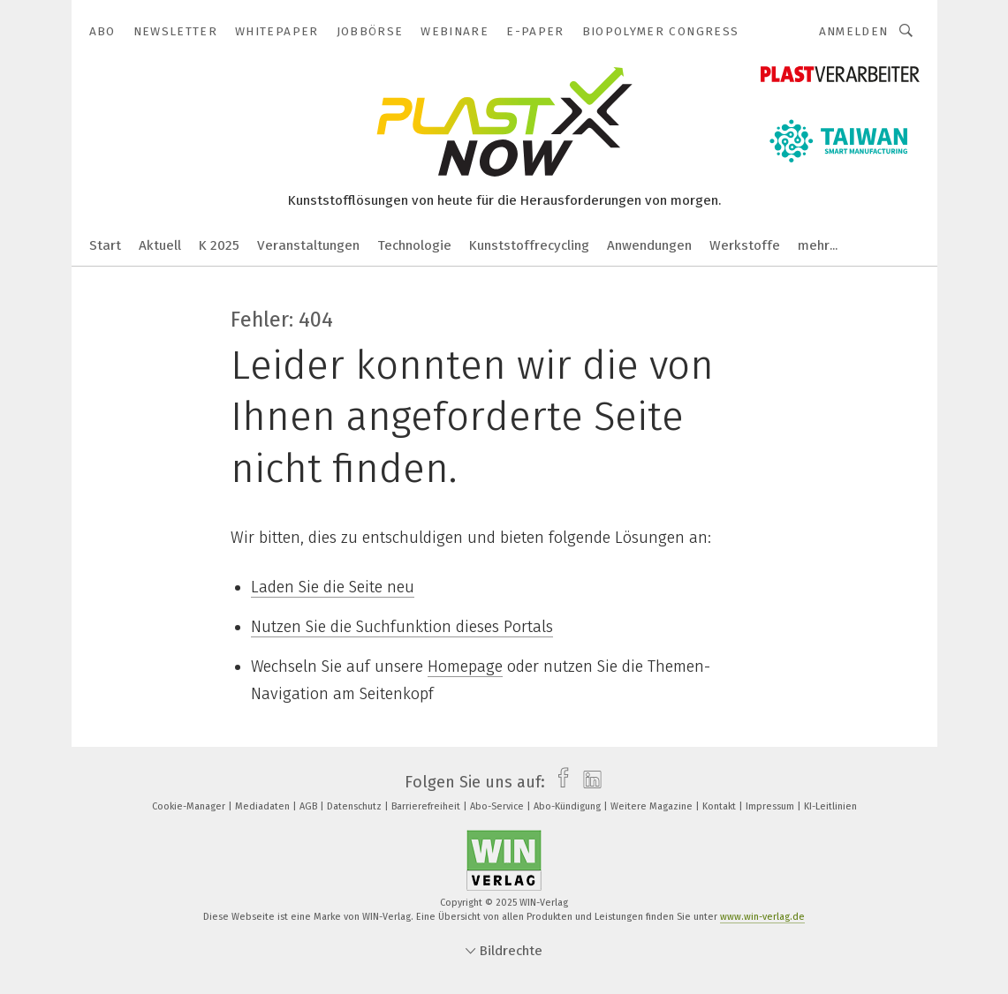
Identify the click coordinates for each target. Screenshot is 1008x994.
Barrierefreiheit (427, 806)
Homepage (465, 666)
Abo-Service (498, 806)
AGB (309, 806)
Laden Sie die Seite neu (332, 587)
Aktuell (160, 245)
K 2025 (219, 245)
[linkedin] (587, 782)
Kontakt (720, 806)
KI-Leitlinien (830, 806)
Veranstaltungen (308, 245)
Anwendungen (649, 245)
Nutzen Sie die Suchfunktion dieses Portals (402, 626)
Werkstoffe (744, 245)
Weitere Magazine (652, 806)
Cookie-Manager (190, 806)
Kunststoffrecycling (529, 245)
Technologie (414, 245)
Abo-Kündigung (568, 806)
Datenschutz (355, 806)
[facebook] (558, 782)
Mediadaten (263, 806)
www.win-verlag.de (762, 916)
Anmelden (854, 31)
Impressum (771, 806)
